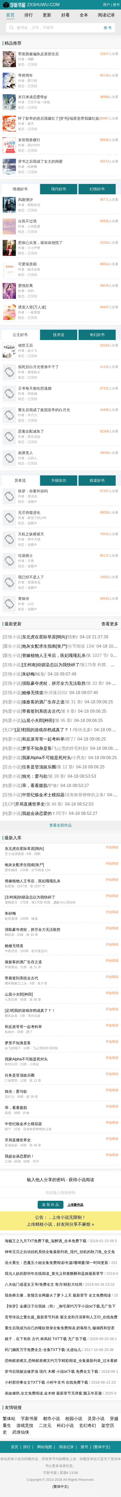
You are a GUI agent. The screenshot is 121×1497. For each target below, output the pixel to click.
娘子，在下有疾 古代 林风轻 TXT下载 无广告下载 (46, 1339)
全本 (84, 15)
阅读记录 (106, 15)
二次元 (45, 1425)
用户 (106, 5)
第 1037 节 (97, 655)
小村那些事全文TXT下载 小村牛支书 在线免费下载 (46, 1382)
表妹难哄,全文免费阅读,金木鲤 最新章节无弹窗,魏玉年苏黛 (53, 1393)
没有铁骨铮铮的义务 (85, 795)
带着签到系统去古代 (41, 711)
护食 (53, 785)
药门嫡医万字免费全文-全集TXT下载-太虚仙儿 (43, 1350)
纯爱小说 (12, 702)
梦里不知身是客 (37, 748)
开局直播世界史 (30, 804)
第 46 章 (54, 804)
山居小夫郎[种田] (38, 720)
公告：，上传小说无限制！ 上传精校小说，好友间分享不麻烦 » (60, 1221)
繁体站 (9, 1418)
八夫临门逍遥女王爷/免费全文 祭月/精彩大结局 (43, 1284)
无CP (9, 730)
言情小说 (12, 637)
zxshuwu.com (31, 4)
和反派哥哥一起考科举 (43, 739)
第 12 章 (65, 767)
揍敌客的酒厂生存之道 (43, 702)
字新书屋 (29, 1418)
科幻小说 (65, 1425)
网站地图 (44, 1447)
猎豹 (72, 637)
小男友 (78, 757)
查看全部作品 (60, 825)
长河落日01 (55, 692)
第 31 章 (73, 702)
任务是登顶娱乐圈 (39, 767)
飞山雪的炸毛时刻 (70, 748)
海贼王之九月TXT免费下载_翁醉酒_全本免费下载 (46, 1241)
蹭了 (70, 739)
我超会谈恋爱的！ (39, 813)
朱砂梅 (28, 674)
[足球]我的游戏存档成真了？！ (44, 730)
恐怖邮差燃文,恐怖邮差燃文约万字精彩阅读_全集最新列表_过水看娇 (61, 1360)
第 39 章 (56, 776)
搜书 (116, 5)
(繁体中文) (101, 1447)
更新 (47, 15)
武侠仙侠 (20, 1432)
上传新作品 (75, 1205)
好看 (65, 15)
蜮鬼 (40, 674)
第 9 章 (68, 711)
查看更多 (109, 624)
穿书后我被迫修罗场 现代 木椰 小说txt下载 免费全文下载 (51, 1371)
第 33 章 (94, 683)
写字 (61, 813)
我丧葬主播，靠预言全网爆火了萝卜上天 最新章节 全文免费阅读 (58, 1295)
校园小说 (73, 1418)
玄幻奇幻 (87, 1425)
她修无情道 (32, 692)
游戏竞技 (24, 1425)
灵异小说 (96, 1418)
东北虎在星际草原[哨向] (44, 637)
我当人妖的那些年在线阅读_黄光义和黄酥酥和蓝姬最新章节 (54, 1273)
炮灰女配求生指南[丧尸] (44, 646)
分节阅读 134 (80, 646)
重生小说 (12, 646)
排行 (28, 15)
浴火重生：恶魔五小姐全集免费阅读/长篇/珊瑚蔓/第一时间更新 (56, 1263)
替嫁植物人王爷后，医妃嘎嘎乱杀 (54, 655)
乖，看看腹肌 (34, 785)
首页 (10, 15)
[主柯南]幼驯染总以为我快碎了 (51, 665)
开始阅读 (112, 847)
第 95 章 (63, 720)
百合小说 (12, 767)
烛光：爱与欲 (34, 776)
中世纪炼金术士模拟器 (43, 795)
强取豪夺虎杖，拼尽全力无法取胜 (54, 683)
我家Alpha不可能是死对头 (46, 757)
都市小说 (51, 1418)
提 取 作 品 (50, 1205)
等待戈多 (82, 730)
